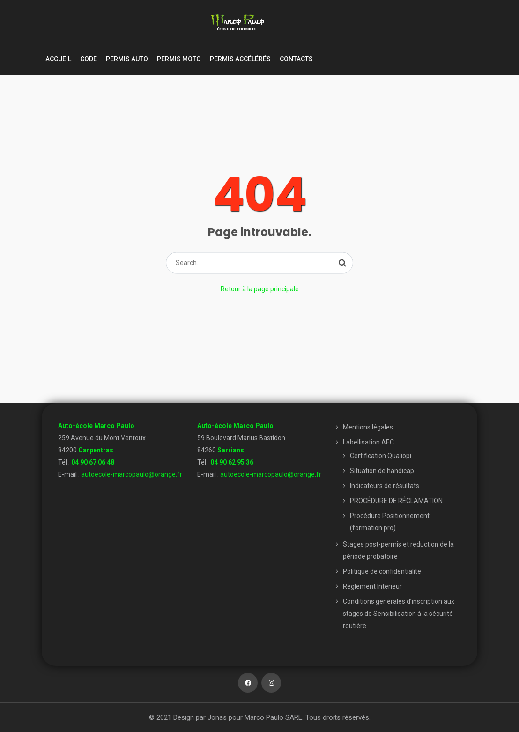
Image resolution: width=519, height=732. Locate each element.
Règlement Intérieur (372, 586)
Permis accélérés (240, 59)
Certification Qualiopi (380, 455)
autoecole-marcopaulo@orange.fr (131, 474)
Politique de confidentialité (382, 571)
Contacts (296, 59)
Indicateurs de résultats (384, 485)
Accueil (58, 59)
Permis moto (179, 59)
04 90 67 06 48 (92, 462)
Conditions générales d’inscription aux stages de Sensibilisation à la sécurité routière (398, 613)
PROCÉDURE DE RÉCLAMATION (396, 500)
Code (88, 59)
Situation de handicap (382, 470)
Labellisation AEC (368, 442)
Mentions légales (368, 427)
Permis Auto (127, 59)
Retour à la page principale (260, 289)
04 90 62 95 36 (231, 462)
